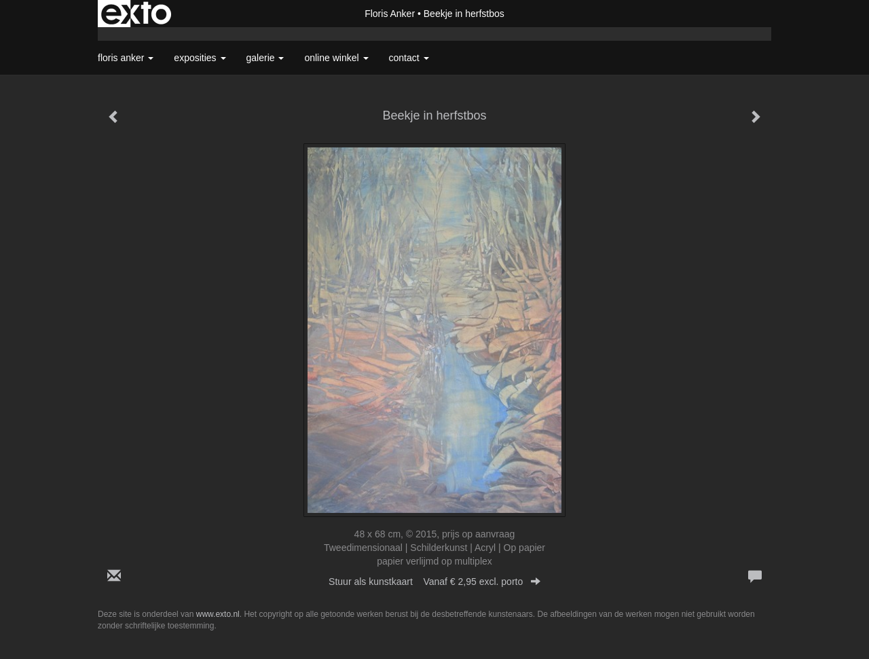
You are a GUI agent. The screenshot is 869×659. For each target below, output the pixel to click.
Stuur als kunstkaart (434, 581)
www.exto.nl (218, 614)
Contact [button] (409, 57)
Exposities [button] (199, 57)
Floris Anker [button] (125, 57)
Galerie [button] (265, 57)
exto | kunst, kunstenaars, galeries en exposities (136, 13)
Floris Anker (390, 13)
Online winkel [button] (336, 57)
